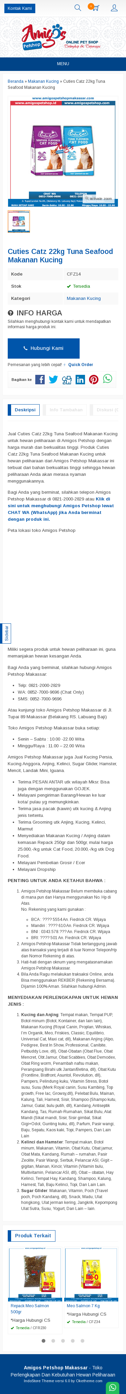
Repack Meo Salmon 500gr (30, 1308)
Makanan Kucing (84, 298)
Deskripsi (25, 409)
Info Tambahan (66, 409)
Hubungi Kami (44, 348)
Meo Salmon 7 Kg (83, 1305)
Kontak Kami (20, 8)
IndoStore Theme (39, 1381)
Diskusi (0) (108, 409)
